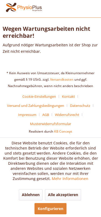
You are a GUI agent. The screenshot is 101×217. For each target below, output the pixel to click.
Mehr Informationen (70, 178)
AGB (45, 114)
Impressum (27, 114)
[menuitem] (41, 96)
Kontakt (68, 96)
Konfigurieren (50, 208)
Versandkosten (62, 79)
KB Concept (63, 131)
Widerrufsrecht (67, 114)
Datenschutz (80, 105)
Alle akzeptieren (63, 194)
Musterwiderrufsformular (50, 123)
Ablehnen (31, 194)
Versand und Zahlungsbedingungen (35, 105)
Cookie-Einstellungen (39, 96)
